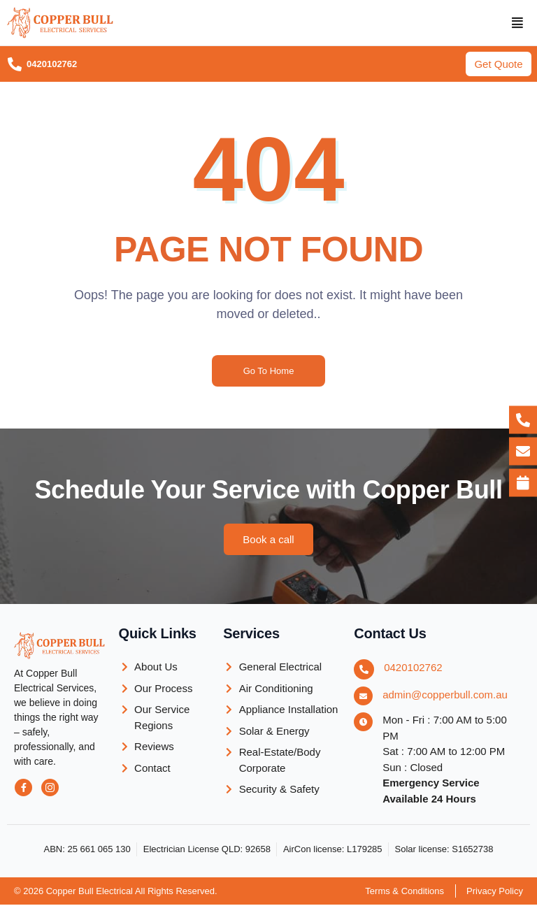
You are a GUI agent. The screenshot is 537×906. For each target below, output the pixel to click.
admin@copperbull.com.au (445, 696)
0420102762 (413, 669)
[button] (518, 23)
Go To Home (268, 372)
